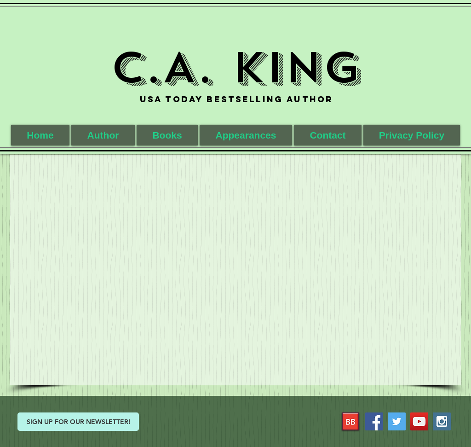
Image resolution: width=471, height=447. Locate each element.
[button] (167, 135)
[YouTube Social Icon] (419, 421)
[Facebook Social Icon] (374, 421)
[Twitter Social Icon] (397, 421)
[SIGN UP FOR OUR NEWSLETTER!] (78, 421)
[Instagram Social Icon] (442, 421)
